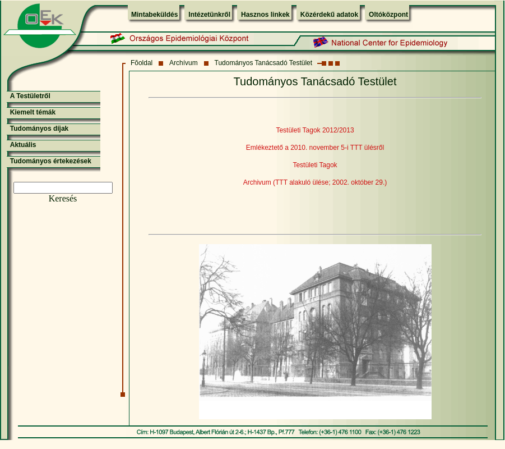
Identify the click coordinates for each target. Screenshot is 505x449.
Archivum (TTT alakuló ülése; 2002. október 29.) (315, 182)
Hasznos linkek (265, 15)
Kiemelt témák (32, 112)
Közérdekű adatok (329, 15)
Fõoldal (141, 63)
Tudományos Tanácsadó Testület (264, 63)
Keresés (63, 198)
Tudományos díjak (39, 128)
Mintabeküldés (154, 15)
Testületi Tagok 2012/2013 (315, 130)
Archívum (183, 63)
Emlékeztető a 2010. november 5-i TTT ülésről (315, 148)
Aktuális (23, 145)
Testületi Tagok (315, 165)
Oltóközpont (388, 15)
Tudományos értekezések (50, 161)
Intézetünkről (209, 15)
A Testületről (30, 96)
